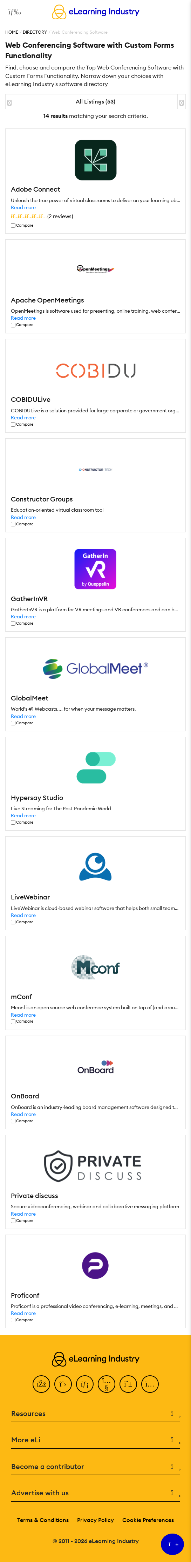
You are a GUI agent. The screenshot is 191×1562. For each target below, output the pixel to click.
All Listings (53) (95, 101)
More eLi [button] (95, 1440)
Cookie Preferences (148, 1519)
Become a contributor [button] (95, 1467)
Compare (24, 225)
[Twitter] (63, 1384)
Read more (23, 207)
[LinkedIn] (85, 1384)
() (42, 216)
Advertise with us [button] (95, 1493)
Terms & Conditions (43, 1519)
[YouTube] (106, 1384)
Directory (35, 32)
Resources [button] (95, 1414)
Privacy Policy (95, 1519)
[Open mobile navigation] (12, 12)
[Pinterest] (128, 1384)
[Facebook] (41, 1384)
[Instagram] (150, 1384)
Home (11, 32)
